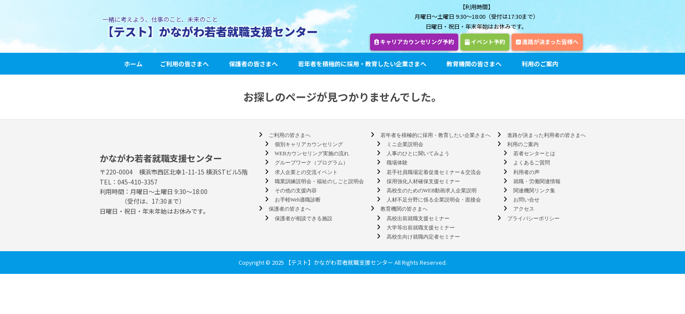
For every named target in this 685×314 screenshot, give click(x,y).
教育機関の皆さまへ (475, 63)
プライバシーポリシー (533, 218)
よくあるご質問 (531, 163)
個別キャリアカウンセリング (309, 144)
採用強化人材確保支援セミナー (423, 181)
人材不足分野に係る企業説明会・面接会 (434, 200)
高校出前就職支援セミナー (418, 218)
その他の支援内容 (296, 191)
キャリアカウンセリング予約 (414, 42)
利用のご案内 (541, 63)
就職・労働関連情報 (536, 181)
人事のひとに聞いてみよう (418, 153)
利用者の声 (526, 172)
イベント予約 (485, 42)
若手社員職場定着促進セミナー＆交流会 (434, 172)
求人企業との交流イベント (306, 172)
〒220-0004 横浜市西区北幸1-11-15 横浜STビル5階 (174, 171)
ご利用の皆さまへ (185, 63)
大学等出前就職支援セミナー (421, 228)
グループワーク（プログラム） (311, 163)
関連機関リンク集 (534, 191)
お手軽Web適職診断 (298, 200)
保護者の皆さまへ (254, 63)
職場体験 (397, 163)
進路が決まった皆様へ (547, 42)
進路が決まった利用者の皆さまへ (546, 135)
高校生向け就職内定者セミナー (423, 237)
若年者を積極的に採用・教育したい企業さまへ (363, 63)
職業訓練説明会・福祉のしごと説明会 (319, 181)
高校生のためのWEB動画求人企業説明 (432, 191)
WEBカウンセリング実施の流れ (312, 153)
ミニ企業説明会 (405, 144)
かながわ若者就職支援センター (161, 158)
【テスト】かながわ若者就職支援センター (210, 31)
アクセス (523, 209)
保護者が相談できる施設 (303, 218)
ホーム (133, 63)
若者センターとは (534, 153)
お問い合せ (526, 200)
